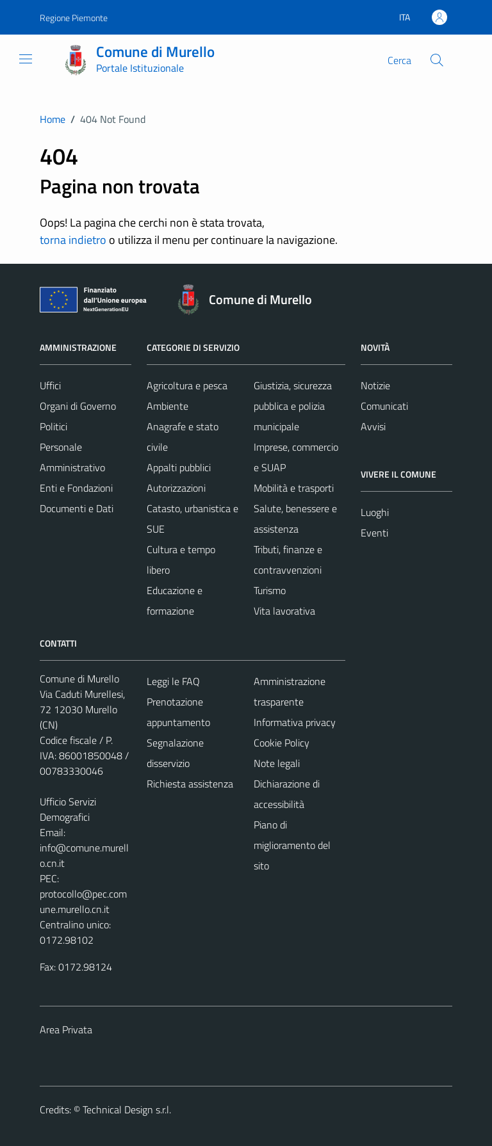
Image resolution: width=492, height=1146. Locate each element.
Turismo (270, 590)
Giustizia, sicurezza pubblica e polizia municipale (293, 406)
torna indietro (73, 239)
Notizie (375, 385)
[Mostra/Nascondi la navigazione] (25, 59)
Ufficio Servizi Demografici (68, 809)
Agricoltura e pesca (187, 385)
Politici (53, 426)
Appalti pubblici (179, 467)
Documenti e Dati (76, 508)
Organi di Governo (78, 406)
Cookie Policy (281, 742)
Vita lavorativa (284, 610)
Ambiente (167, 406)
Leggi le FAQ (173, 681)
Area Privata (66, 1029)
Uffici (50, 385)
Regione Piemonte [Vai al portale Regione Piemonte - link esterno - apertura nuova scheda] (74, 17)
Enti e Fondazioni (76, 488)
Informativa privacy (295, 722)
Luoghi (375, 512)
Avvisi (373, 426)
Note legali (277, 763)
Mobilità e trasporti (294, 488)
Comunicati (384, 406)
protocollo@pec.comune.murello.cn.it (83, 901)
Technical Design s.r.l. (127, 1109)
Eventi (374, 532)
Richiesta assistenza (190, 783)
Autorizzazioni (176, 488)
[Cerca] (437, 60)
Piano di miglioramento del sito (292, 845)
